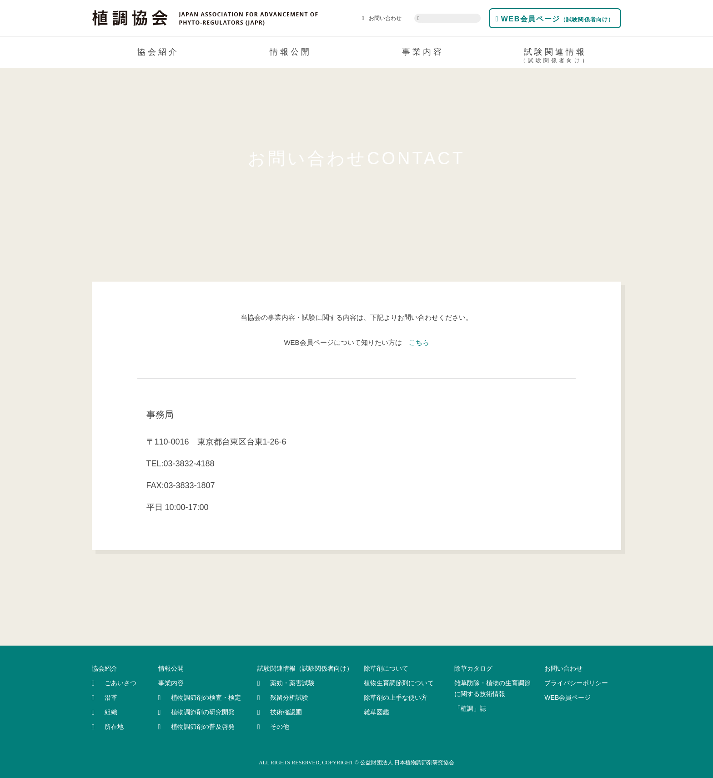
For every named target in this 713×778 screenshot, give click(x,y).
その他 (279, 726)
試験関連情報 (555, 56)
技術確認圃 (286, 712)
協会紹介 (158, 51)
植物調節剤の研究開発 (203, 712)
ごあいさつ (120, 683)
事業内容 (423, 51)
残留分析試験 (289, 697)
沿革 (111, 697)
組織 (111, 712)
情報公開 (290, 51)
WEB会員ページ (555, 19)
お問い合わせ (382, 18)
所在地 (114, 726)
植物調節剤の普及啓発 (203, 726)
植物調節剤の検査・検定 (206, 697)
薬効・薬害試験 (292, 683)
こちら (419, 342)
